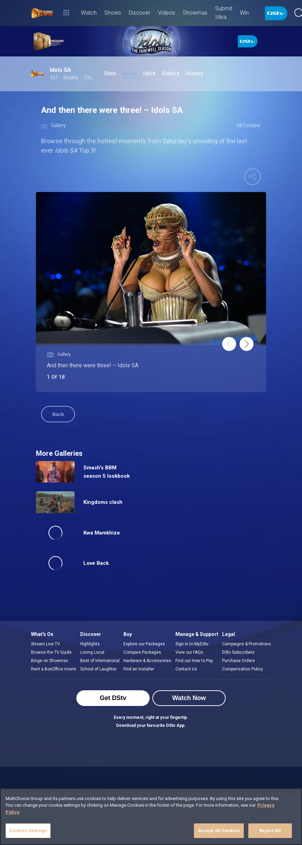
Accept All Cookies (219, 830)
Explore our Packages (144, 644)
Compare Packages (142, 652)
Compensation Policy (242, 669)
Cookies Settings (28, 830)
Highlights (90, 644)
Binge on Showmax (49, 660)
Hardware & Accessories (147, 660)
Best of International (100, 660)
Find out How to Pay (194, 660)
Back (58, 414)
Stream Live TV (45, 644)
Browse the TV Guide (51, 652)
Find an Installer (138, 669)
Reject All (270, 830)
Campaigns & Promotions (246, 644)
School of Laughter (98, 669)
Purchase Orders (238, 660)
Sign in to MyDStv (192, 644)
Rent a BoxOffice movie (53, 669)
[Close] (291, 799)
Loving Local (92, 652)
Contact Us (186, 669)
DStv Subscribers (238, 652)
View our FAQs (189, 652)
